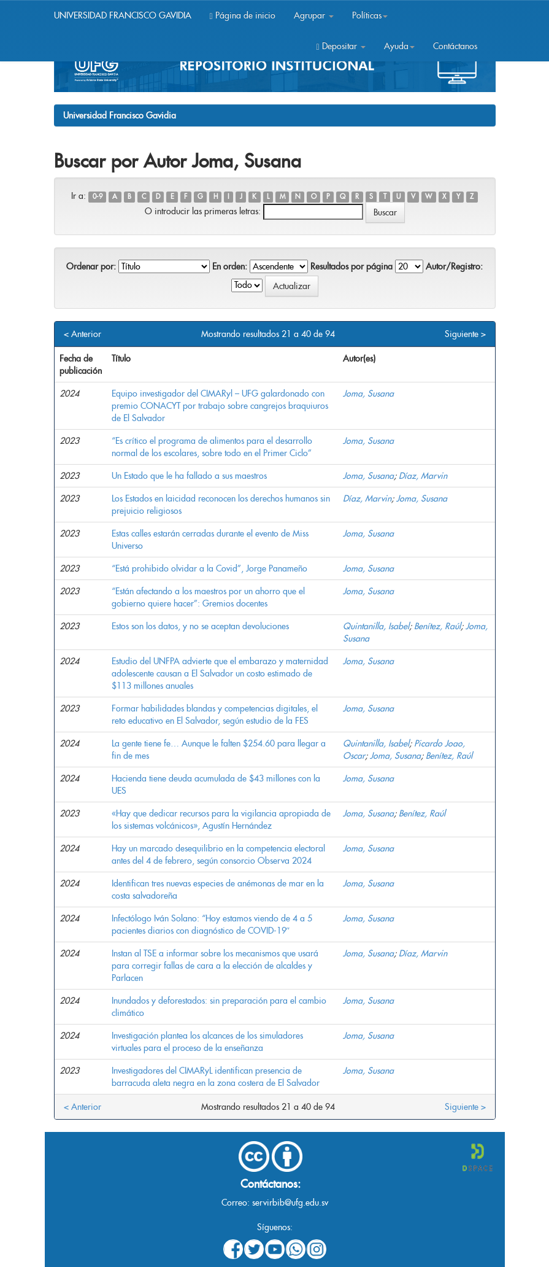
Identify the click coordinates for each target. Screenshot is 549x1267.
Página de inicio (242, 15)
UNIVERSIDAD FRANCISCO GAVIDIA (122, 15)
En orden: (229, 266)
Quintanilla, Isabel (376, 626)
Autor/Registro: (454, 266)
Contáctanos (455, 46)
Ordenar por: (91, 266)
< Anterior (82, 333)
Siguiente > (465, 333)
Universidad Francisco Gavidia (119, 115)
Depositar (340, 46)
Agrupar (314, 15)
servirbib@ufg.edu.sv (290, 1202)
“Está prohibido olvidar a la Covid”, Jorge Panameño (209, 568)
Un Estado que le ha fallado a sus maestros (189, 475)
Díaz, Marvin (423, 475)
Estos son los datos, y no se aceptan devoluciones (200, 626)
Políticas (370, 15)
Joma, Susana (368, 393)
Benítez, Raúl (437, 626)
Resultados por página (351, 266)
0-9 (97, 197)
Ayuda (399, 46)
